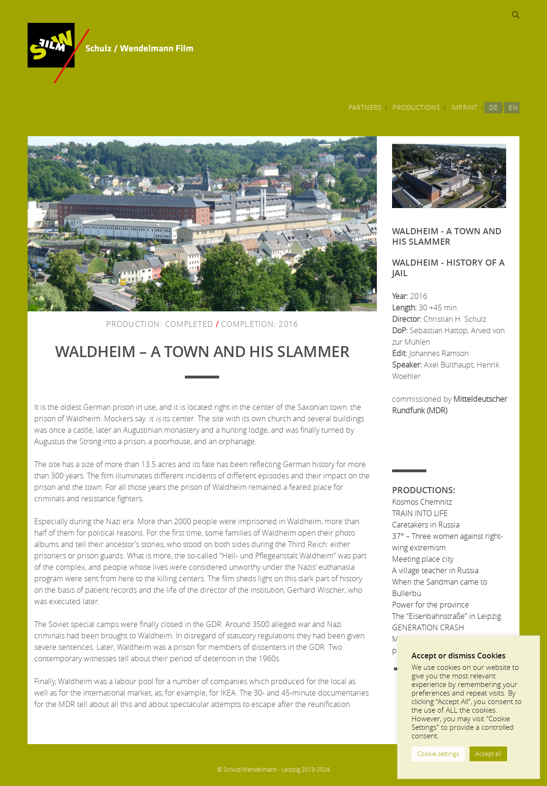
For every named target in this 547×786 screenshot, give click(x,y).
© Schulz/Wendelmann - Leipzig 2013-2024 (273, 769)
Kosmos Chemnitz (422, 502)
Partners (364, 107)
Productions (416, 107)
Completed (189, 324)
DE (493, 107)
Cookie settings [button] (438, 753)
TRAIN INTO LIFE (420, 513)
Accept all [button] (488, 753)
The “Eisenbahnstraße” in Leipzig (446, 616)
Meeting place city (422, 559)
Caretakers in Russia (426, 524)
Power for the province (430, 604)
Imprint (464, 107)
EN (513, 107)
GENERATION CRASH (428, 627)
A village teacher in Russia (435, 570)
